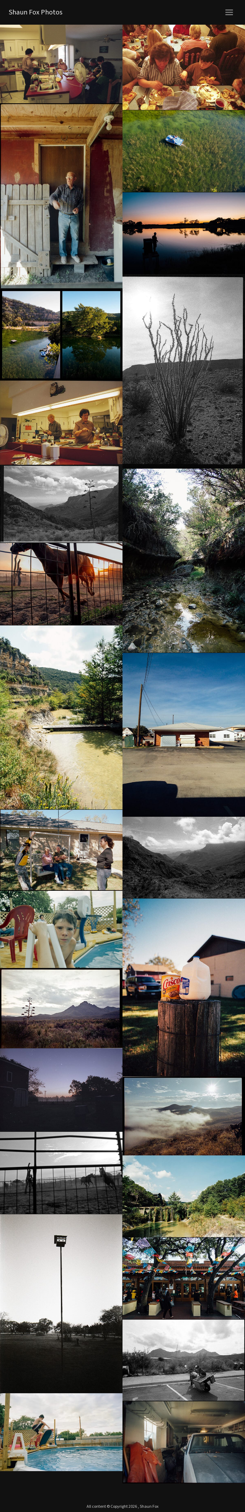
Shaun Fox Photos (35, 12)
